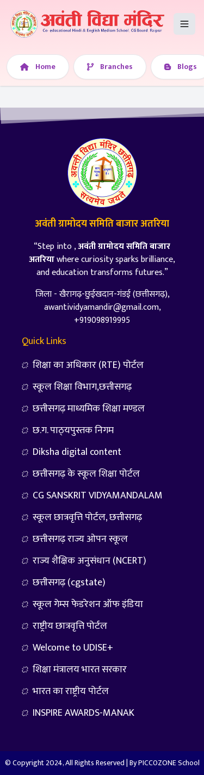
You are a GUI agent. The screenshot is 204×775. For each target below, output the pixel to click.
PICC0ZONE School (169, 763)
